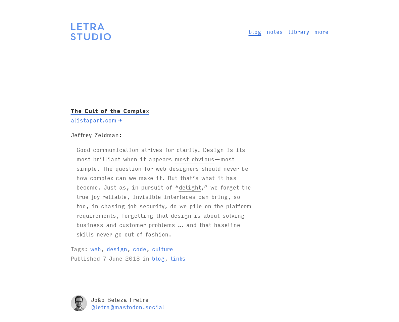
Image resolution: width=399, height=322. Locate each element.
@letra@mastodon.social (127, 306)
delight (190, 187)
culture (162, 248)
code (139, 248)
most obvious (194, 158)
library (298, 31)
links (178, 258)
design (117, 248)
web (95, 248)
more (321, 31)
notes (275, 31)
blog (255, 31)
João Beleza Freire (120, 299)
